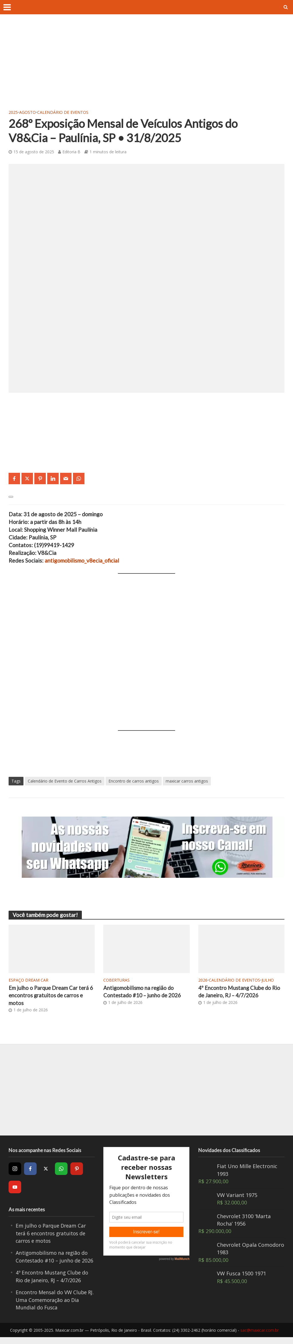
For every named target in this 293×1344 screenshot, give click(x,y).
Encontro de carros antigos (133, 781)
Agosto (27, 112)
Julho (268, 980)
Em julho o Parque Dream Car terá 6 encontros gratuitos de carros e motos (51, 995)
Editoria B (71, 151)
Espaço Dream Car (28, 980)
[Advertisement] (146, 66)
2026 (202, 980)
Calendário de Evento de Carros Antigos (65, 781)
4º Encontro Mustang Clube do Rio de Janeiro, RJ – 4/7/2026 (240, 991)
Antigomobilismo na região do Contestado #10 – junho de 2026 (143, 991)
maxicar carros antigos (187, 781)
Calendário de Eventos (62, 112)
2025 (13, 112)
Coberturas (116, 980)
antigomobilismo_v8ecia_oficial (82, 560)
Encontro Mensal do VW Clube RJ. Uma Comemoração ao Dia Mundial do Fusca (53, 1307)
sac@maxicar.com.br (259, 1337)
